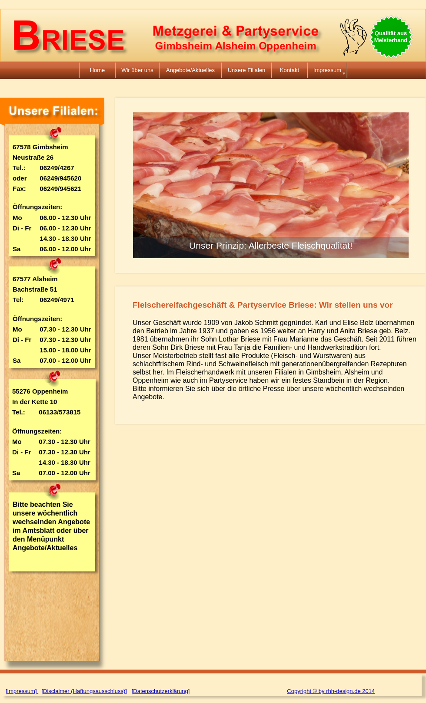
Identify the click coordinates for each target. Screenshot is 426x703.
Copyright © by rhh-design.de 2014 (331, 691)
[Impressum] (21, 691)
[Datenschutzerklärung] (161, 691)
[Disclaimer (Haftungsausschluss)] (84, 691)
